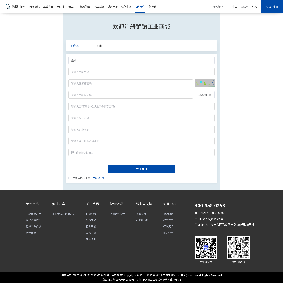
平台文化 (91, 220)
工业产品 (48, 6)
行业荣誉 (91, 226)
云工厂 (72, 6)
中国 (234, 6)
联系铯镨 (91, 232)
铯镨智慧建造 (33, 220)
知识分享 (168, 232)
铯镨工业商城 (33, 226)
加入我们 (91, 239)
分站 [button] (244, 6)
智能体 (153, 6)
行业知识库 (142, 220)
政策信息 (168, 220)
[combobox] (141, 152)
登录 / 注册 (272, 6)
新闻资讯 (34, 6)
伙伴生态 (126, 6)
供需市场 (113, 6)
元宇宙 (61, 6)
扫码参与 (140, 6)
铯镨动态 (168, 213)
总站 (254, 6)
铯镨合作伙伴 (117, 213)
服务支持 (141, 213)
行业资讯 (168, 226)
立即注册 (141, 169)
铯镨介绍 (91, 213)
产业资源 (99, 6)
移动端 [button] (218, 6)
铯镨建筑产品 (33, 213)
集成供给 (85, 6)
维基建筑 (31, 232)
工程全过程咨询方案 (63, 213)
